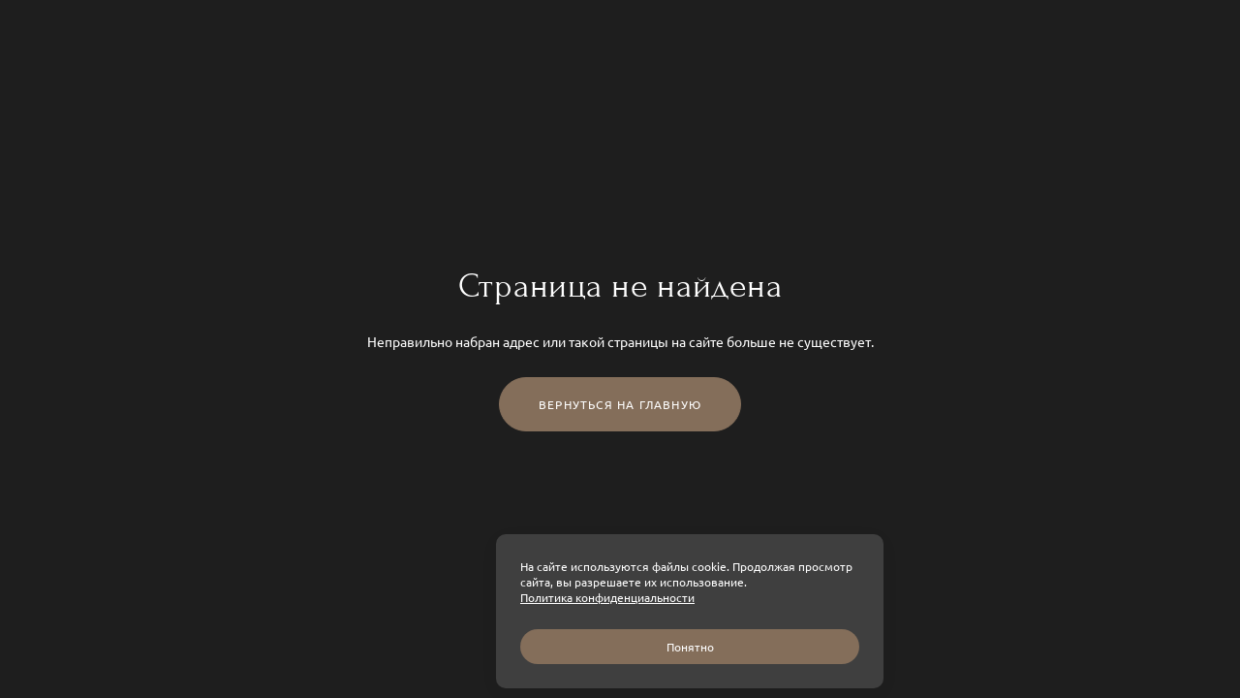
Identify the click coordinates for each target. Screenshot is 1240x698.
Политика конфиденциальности (607, 597)
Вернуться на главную (620, 404)
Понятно (690, 646)
